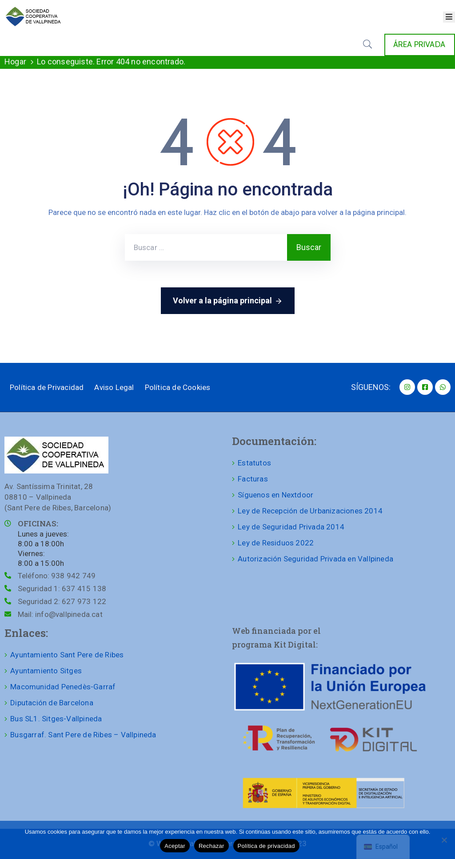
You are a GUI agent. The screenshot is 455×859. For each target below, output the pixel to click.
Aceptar (174, 846)
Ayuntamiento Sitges (46, 670)
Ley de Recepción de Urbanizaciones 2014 (310, 510)
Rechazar (211, 846)
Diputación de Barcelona (51, 702)
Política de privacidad (266, 846)
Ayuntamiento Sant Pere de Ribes (67, 654)
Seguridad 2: (62, 601)
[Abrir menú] (449, 17)
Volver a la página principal (228, 301)
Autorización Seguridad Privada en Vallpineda (315, 558)
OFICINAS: (38, 523)
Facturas (253, 478)
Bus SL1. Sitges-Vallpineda (56, 718)
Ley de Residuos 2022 (276, 542)
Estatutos (254, 462)
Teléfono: (57, 575)
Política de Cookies (178, 387)
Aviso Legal (114, 387)
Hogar (15, 61)
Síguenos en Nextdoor (275, 494)
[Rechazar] (443, 839)
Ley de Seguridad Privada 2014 (291, 526)
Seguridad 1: (62, 588)
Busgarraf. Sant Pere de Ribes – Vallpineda (83, 734)
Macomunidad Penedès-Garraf (63, 686)
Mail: (60, 614)
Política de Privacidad (47, 387)
